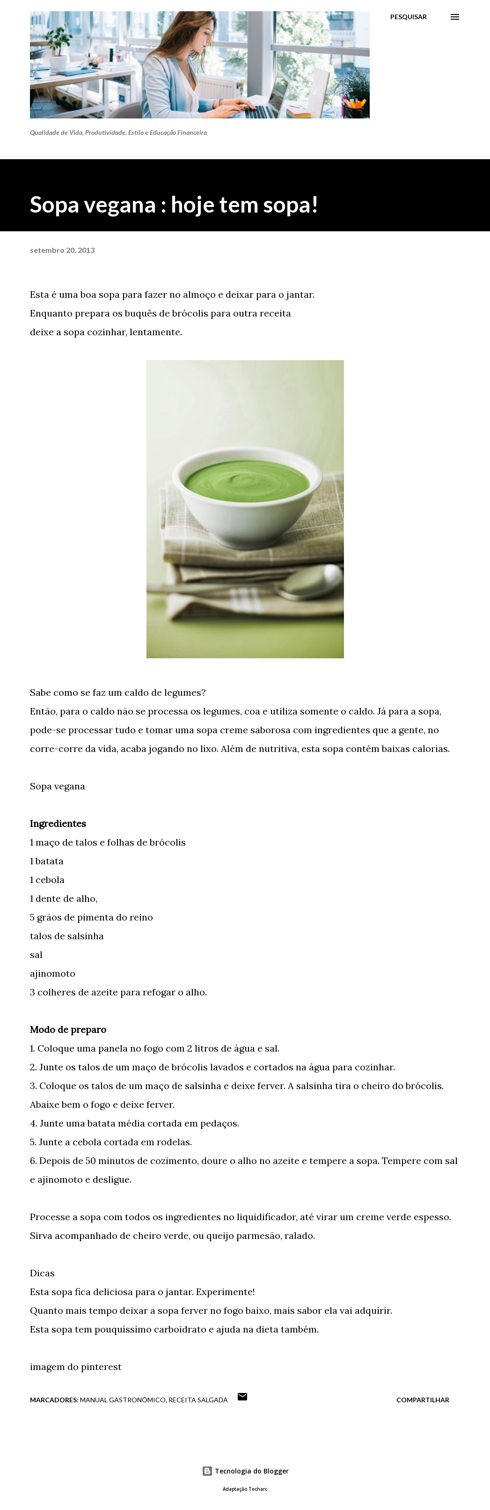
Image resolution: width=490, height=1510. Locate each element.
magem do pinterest (77, 1366)
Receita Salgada (198, 1400)
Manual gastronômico (123, 1400)
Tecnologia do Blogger (245, 1470)
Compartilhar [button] (422, 1400)
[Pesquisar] (408, 16)
